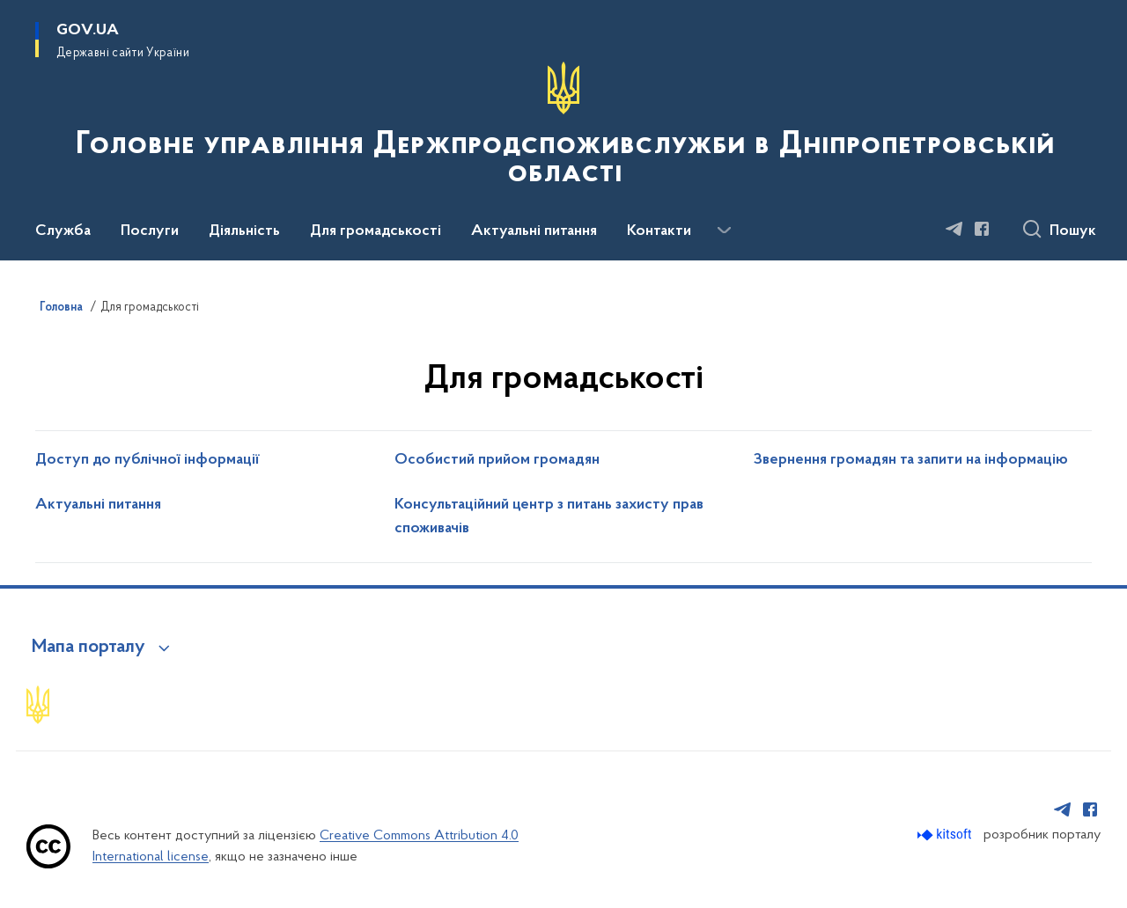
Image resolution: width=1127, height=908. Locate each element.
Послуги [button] (150, 231)
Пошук (1073, 231)
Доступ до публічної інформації (147, 460)
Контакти (659, 231)
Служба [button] (63, 231)
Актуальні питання (534, 231)
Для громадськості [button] (375, 231)
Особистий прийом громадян (497, 460)
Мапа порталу (88, 647)
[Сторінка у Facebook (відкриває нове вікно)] (981, 228)
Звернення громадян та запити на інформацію (911, 460)
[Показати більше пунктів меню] (724, 230)
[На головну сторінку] (563, 128)
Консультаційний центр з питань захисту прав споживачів (548, 517)
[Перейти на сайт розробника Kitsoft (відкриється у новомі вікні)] (946, 834)
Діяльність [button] (244, 231)
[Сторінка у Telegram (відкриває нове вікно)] (954, 228)
